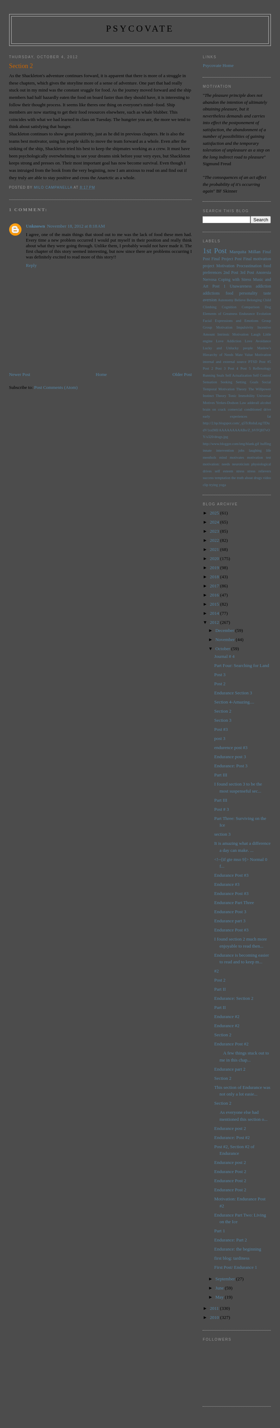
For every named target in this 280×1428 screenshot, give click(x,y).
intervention (225, 450)
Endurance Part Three (234, 902)
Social (266, 382)
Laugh (256, 334)
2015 (215, 604)
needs (226, 464)
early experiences (225, 416)
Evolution (263, 314)
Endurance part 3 (230, 920)
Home (101, 374)
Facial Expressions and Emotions (230, 321)
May (220, 1297)
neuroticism (240, 464)
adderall (253, 403)
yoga (222, 485)
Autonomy (225, 300)
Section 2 (222, 711)
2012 (215, 622)
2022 (215, 540)
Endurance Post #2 (231, 1043)
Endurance (247, 314)
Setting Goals (247, 382)
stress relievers (259, 471)
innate (207, 450)
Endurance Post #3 (231, 875)
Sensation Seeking (217, 382)
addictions (211, 293)
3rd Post (247, 272)
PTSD (252, 362)
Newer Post (19, 374)
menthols (209, 457)
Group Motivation (217, 327)
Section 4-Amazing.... (234, 702)
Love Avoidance (258, 341)
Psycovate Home (218, 65)
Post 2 (208, 368)
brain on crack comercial (222, 409)
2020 (215, 558)
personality (248, 293)
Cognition (229, 307)
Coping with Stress (234, 279)
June (220, 1288)
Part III (220, 774)
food (229, 293)
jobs (241, 450)
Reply (31, 265)
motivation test (259, 457)
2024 (215, 522)
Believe (240, 300)
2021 (215, 549)
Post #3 (221, 729)
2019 (215, 567)
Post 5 (245, 368)
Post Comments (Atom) (56, 387)
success (208, 478)
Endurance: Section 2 (233, 998)
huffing (265, 444)
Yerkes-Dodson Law (231, 403)
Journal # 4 (224, 656)
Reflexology (262, 368)
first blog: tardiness (231, 1258)
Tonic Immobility (241, 396)
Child (267, 300)
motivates (237, 457)
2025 (215, 513)
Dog (268, 307)
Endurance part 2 (230, 1069)
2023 (215, 531)
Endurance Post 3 (230, 911)
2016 (215, 595)
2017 (215, 585)
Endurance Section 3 (233, 692)
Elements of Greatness (220, 314)
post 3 (219, 738)
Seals (220, 375)
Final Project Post (226, 259)
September (225, 1278)
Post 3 (220, 368)
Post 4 (233, 368)
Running (209, 375)
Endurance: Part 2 (230, 1239)
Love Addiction (228, 341)
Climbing (209, 307)
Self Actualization (238, 375)
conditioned (252, 409)
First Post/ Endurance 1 (235, 1267)
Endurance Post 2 (230, 1171)
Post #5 (265, 362)
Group (266, 321)
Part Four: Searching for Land (241, 665)
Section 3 (222, 720)
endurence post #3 (231, 747)
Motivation (225, 266)
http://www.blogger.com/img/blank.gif (231, 444)
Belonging (254, 300)
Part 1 (219, 1230)
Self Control (262, 375)
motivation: (211, 464)
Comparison (251, 307)
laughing (255, 450)
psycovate (140, 28)
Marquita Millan (244, 251)
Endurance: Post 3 (231, 765)
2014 (215, 613)
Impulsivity (244, 327)
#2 (216, 971)
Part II (220, 989)
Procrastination (248, 266)
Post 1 (219, 286)
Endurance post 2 (230, 1128)
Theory (221, 396)
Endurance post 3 (230, 756)
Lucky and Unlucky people (228, 348)
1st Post (215, 251)
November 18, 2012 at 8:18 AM (76, 226)
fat (269, 416)
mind (223, 457)
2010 (215, 1317)
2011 (215, 1308)
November (225, 639)
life (268, 450)
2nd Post (230, 272)
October (223, 648)
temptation (222, 478)
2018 (215, 576)
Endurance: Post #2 (232, 1137)
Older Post (182, 374)
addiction (263, 286)
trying (213, 485)
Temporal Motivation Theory (225, 389)
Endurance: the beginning (237, 1249)
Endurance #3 (227, 884)
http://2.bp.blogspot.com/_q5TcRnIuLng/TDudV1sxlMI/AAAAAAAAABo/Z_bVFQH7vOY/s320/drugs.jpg (236, 430)
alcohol (265, 403)
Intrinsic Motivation (232, 334)
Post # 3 (221, 809)
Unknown (35, 226)
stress (240, 471)
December (225, 630)
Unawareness (241, 286)
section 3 (222, 834)
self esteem (224, 471)
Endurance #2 (227, 1016)
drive (267, 409)
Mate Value (244, 355)
